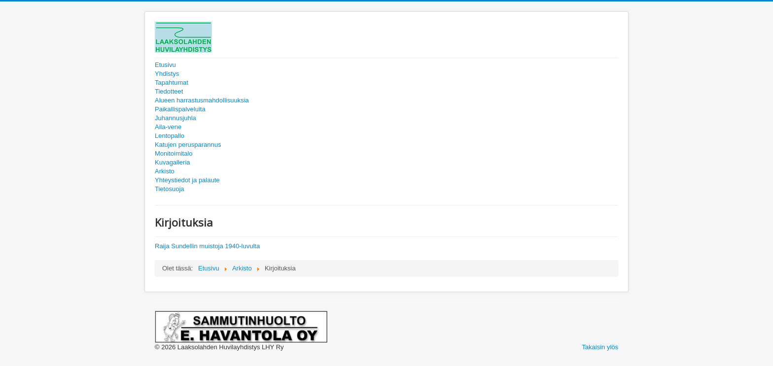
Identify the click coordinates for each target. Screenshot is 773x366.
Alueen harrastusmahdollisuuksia (202, 100)
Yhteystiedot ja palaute (187, 180)
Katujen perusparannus (188, 144)
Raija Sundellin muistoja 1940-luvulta (207, 246)
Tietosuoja (169, 189)
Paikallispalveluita (180, 109)
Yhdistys (167, 73)
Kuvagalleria (172, 162)
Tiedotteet (169, 91)
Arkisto (165, 171)
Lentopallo (169, 135)
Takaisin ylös (600, 347)
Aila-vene (168, 127)
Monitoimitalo (174, 153)
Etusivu (165, 64)
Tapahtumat (171, 82)
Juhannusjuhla (175, 118)
